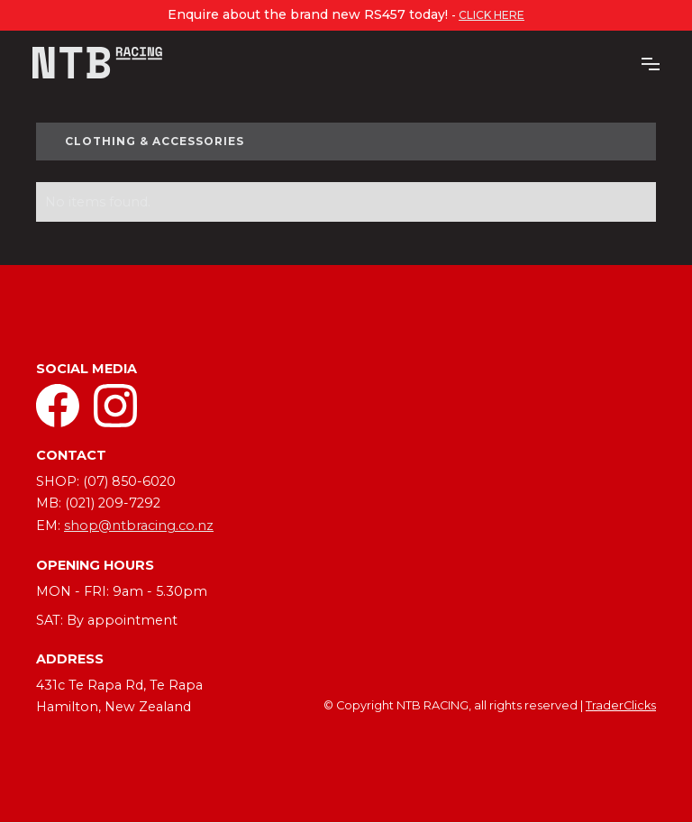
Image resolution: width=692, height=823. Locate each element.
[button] (651, 62)
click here (491, 15)
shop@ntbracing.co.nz (139, 525)
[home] (97, 62)
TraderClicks (621, 705)
